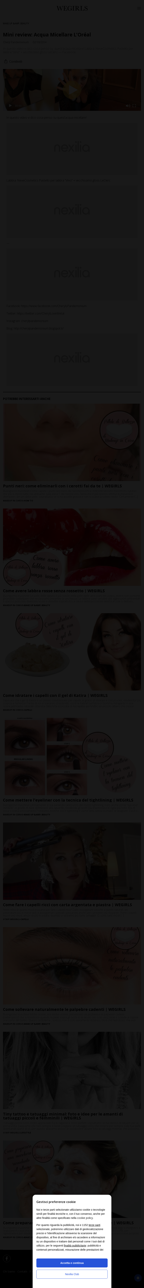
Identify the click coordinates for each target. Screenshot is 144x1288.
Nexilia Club (72, 1274)
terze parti (94, 1225)
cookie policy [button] (85, 1218)
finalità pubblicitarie (75, 1245)
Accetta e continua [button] (72, 1262)
